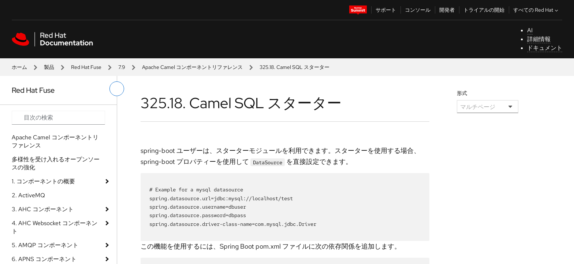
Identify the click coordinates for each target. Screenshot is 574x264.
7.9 (121, 67)
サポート (386, 10)
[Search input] (58, 118)
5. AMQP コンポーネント (45, 245)
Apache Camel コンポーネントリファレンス (192, 67)
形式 (462, 93)
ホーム (19, 67)
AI (530, 30)
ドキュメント (544, 48)
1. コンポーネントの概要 (43, 181)
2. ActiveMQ (28, 195)
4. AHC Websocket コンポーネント (54, 227)
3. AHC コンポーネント (43, 209)
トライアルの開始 (483, 10)
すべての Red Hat (536, 10)
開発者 (447, 10)
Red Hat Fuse (86, 67)
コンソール (417, 10)
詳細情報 (539, 39)
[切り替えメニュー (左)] (116, 88)
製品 (49, 67)
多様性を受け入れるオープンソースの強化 (56, 163)
